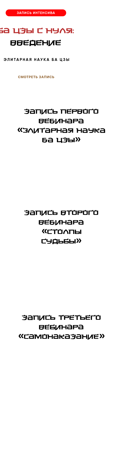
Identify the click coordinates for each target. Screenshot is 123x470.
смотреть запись (36, 77)
